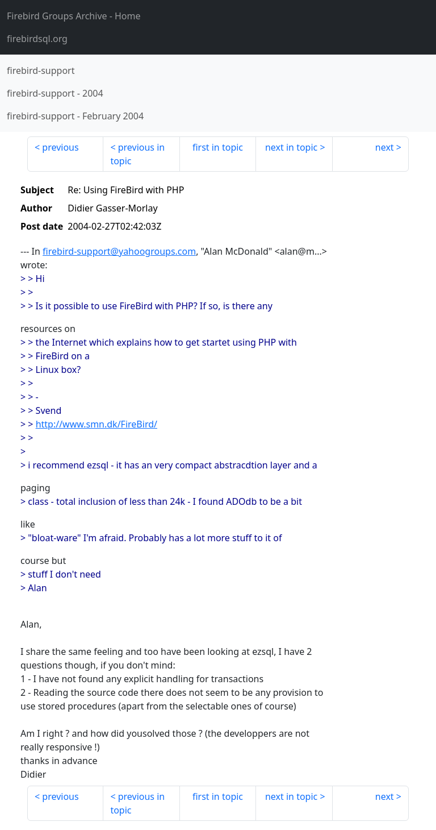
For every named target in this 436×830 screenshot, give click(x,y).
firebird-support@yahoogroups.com (119, 251)
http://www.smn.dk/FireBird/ (96, 424)
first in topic (217, 147)
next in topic (291, 147)
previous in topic (137, 154)
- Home (74, 16)
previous (60, 147)
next (384, 147)
